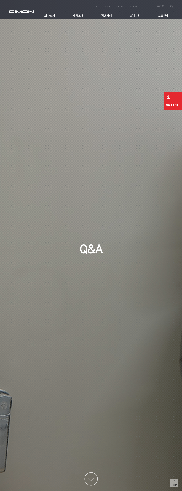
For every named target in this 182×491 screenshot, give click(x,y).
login (97, 5)
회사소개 (49, 15)
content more (91, 479)
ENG (160, 5)
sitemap (134, 5)
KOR (148, 5)
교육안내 (163, 15)
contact (120, 5)
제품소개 (78, 15)
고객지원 (135, 15)
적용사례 (106, 15)
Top (174, 484)
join (107, 5)
